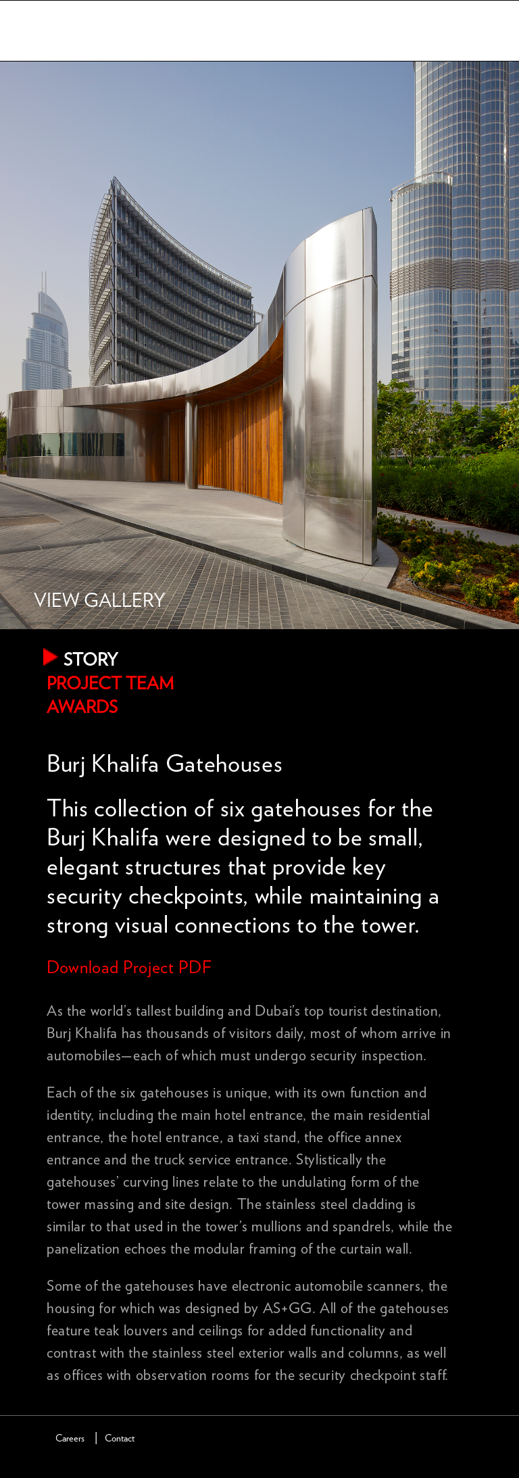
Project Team (110, 684)
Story (91, 660)
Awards (82, 707)
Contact (119, 1438)
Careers (69, 1438)
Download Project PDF (129, 968)
